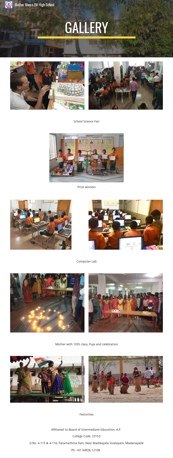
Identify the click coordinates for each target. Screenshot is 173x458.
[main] (86, 29)
